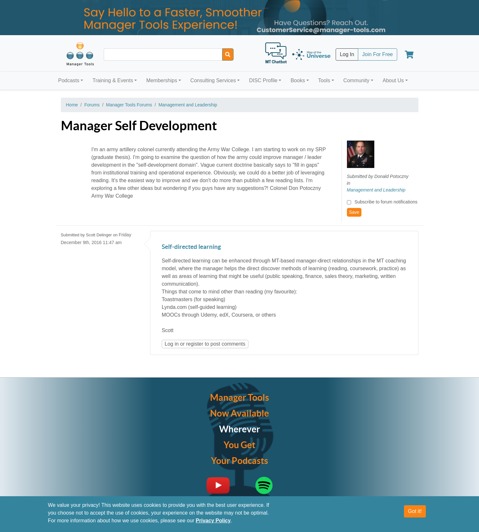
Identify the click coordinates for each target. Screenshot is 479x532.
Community (356, 80)
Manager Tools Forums (129, 104)
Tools (324, 80)
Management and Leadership (187, 104)
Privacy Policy (213, 520)
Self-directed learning (191, 247)
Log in (172, 344)
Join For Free (377, 54)
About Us (393, 80)
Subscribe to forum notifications (385, 201)
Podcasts (69, 80)
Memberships (161, 80)
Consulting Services (213, 80)
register (194, 344)
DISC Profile (263, 80)
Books (298, 80)
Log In (347, 54)
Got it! (415, 511)
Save (354, 212)
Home (72, 104)
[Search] (228, 54)
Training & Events (112, 80)
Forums (92, 104)
